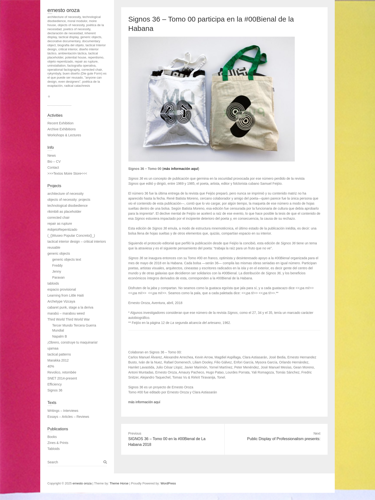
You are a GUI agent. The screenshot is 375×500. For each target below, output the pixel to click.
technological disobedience (67, 205)
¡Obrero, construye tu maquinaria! (72, 342)
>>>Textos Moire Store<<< (67, 173)
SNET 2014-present (62, 378)
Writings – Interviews (62, 411)
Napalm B (59, 336)
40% (50, 366)
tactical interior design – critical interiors (76, 241)
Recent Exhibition (60, 123)
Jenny (56, 271)
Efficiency (54, 384)
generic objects (58, 253)
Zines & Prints (57, 443)
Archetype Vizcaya (61, 301)
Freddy (57, 265)
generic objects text (66, 259)
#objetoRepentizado (62, 229)
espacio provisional (61, 289)
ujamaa (52, 348)
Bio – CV (54, 161)
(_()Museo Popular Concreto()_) (71, 235)
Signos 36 (54, 390)
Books (52, 437)
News (51, 155)
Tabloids (53, 449)
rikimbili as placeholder (64, 211)
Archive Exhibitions (61, 129)
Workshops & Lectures (64, 135)
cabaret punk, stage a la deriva (70, 307)
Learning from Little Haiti (65, 295)
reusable (53, 247)
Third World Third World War (68, 319)
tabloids (53, 283)
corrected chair (58, 217)
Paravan (58, 277)
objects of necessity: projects (68, 199)
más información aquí (180, 169)
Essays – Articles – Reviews (68, 417)
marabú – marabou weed (66, 313)
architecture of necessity (65, 193)
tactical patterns (59, 354)
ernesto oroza (63, 10)
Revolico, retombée (61, 372)
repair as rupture (59, 223)
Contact (53, 167)
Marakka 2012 (58, 360)
